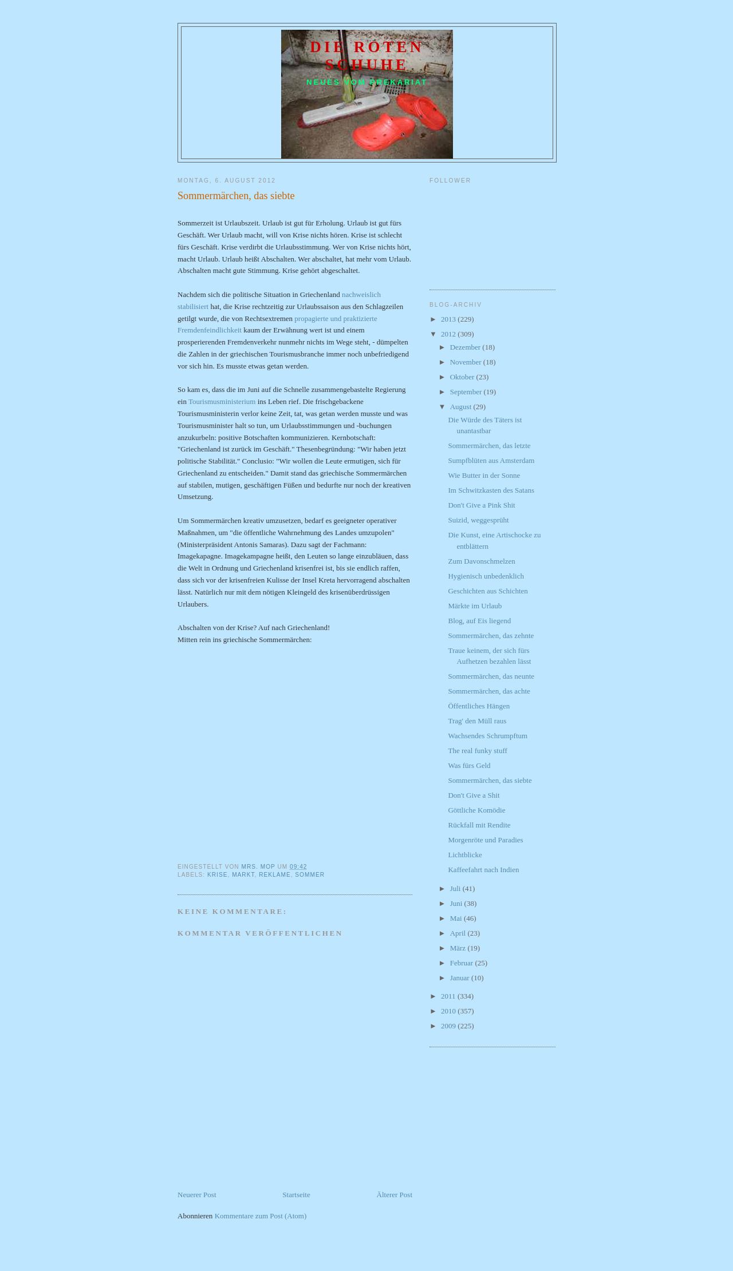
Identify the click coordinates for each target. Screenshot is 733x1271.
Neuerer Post (197, 1194)
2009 (449, 1025)
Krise (217, 875)
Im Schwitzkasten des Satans (491, 490)
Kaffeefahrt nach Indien (483, 869)
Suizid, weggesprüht (478, 520)
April (459, 933)
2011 (449, 996)
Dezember (466, 347)
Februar (462, 963)
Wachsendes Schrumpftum (487, 735)
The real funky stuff (477, 750)
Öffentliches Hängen (479, 706)
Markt (243, 875)
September (467, 391)
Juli (456, 888)
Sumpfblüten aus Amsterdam (491, 460)
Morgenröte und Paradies (485, 840)
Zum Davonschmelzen (481, 561)
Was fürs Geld (469, 765)
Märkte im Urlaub (475, 605)
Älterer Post (394, 1194)
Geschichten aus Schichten (487, 591)
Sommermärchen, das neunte (491, 676)
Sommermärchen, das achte (489, 691)
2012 (449, 334)
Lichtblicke (465, 854)
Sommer (310, 875)
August (462, 406)
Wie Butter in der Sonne (484, 475)
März (459, 948)
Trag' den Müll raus (477, 720)
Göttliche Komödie (476, 810)
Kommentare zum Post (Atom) (261, 1215)
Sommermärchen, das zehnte (491, 635)
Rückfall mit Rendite (479, 825)
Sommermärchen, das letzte (489, 445)
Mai (457, 918)
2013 (449, 319)
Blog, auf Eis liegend (479, 620)
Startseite (296, 1194)
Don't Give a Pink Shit (481, 505)
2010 (449, 1011)
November (466, 362)
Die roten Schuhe (367, 55)
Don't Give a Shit (473, 795)
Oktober (463, 377)
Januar (460, 977)
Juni (457, 903)
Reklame (275, 875)
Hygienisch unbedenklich (486, 576)
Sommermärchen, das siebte (489, 780)
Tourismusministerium (222, 401)
